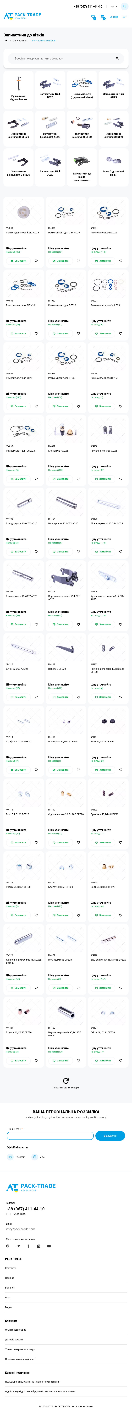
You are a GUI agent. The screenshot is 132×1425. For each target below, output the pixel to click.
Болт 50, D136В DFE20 (103, 887)
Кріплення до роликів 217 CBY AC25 (107, 598)
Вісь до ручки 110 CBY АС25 (21, 523)
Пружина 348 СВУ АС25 (104, 450)
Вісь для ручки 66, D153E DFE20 (108, 959)
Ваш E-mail (14, 1129)
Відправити (110, 1135)
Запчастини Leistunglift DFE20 (18, 135)
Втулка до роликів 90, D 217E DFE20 (64, 1034)
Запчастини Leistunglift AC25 (50, 135)
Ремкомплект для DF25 (61, 378)
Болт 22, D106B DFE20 (60, 887)
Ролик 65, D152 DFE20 (18, 887)
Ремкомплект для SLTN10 (20, 305)
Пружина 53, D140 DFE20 (104, 814)
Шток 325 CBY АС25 (17, 668)
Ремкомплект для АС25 (104, 232)
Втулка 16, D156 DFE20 (19, 1032)
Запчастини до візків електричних (82, 176)
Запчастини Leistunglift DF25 (114, 135)
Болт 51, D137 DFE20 (102, 741)
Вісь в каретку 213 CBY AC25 (107, 523)
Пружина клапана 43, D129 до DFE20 (107, 670)
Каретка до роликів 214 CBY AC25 (64, 598)
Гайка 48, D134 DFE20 (103, 1032)
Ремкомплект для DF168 (104, 378)
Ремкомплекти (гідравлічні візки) (82, 95)
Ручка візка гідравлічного (18, 98)
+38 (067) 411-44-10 (88, 6)
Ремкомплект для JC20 (19, 378)
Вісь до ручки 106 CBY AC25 (21, 596)
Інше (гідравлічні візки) (113, 173)
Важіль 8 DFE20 (57, 668)
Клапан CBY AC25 (58, 450)
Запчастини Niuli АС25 (113, 95)
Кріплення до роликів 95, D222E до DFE (23, 961)
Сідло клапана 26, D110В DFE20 (66, 814)
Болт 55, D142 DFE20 (17, 814)
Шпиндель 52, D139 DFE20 (63, 741)
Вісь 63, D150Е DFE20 (60, 959)
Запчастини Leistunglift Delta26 (18, 173)
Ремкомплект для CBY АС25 (64, 232)
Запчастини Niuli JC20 (50, 173)
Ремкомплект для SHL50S (105, 305)
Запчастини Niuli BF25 (50, 95)
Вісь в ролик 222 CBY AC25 (63, 523)
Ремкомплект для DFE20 (62, 305)
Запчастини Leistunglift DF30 (82, 135)
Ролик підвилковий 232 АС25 (22, 232)
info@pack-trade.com (20, 1229)
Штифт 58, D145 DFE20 (18, 741)
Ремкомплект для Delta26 (20, 450)
